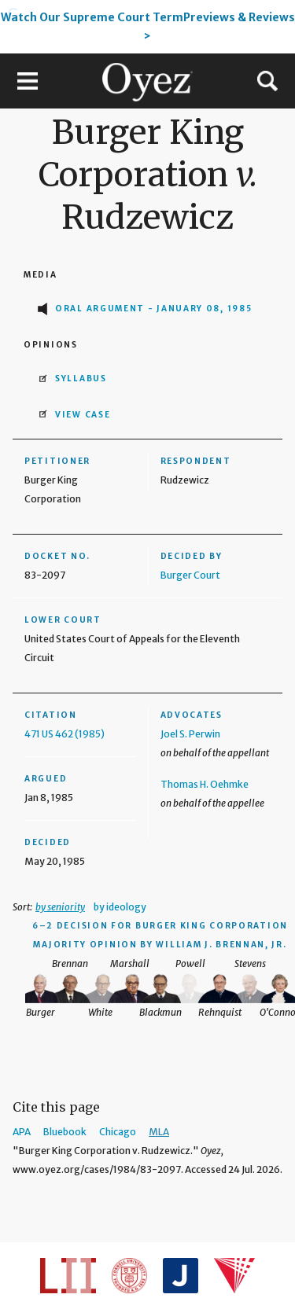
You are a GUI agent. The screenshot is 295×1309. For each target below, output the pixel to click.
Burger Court (190, 575)
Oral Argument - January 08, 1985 (153, 308)
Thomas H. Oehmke (204, 784)
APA (22, 1132)
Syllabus (81, 378)
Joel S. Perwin (190, 734)
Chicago (117, 1132)
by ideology (120, 907)
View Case (82, 415)
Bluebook (65, 1132)
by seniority (60, 907)
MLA (159, 1132)
